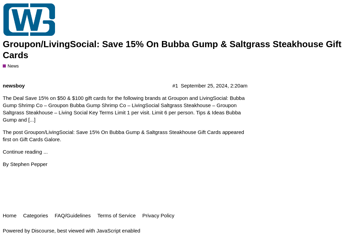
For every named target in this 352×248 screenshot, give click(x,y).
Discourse (42, 231)
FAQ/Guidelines (73, 215)
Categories (35, 215)
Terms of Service (116, 215)
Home (9, 215)
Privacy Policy (158, 215)
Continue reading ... (25, 152)
